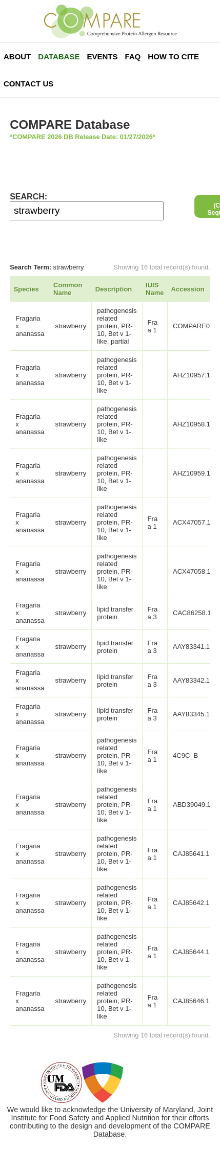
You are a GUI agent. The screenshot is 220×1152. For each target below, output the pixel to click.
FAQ (133, 56)
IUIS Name (155, 289)
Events (102, 56)
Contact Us (28, 83)
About (17, 56)
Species (26, 289)
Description (113, 289)
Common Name (67, 289)
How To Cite (173, 56)
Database (58, 56)
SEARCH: (28, 196)
